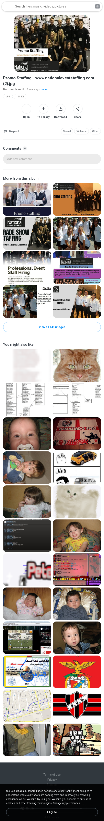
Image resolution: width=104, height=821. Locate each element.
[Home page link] (7, 6)
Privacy (52, 779)
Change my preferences (66, 803)
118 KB (20, 96)
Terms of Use (52, 774)
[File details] (27, 199)
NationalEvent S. (14, 89)
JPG (8, 96)
